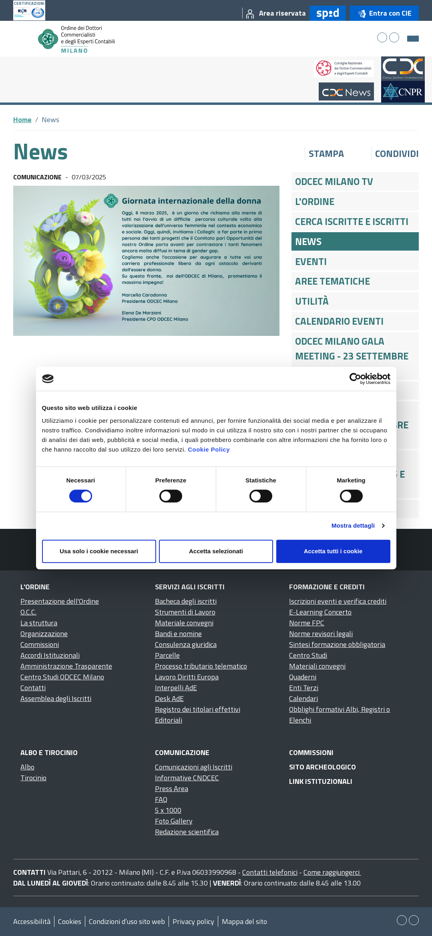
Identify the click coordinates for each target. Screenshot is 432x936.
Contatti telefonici (269, 872)
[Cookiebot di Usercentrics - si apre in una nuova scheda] (355, 379)
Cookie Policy (209, 449)
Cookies (69, 921)
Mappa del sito (244, 921)
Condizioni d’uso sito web (127, 921)
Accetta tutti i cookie (333, 551)
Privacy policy (193, 921)
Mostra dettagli (353, 525)
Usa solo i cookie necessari (99, 551)
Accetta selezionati (216, 551)
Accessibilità (31, 921)
